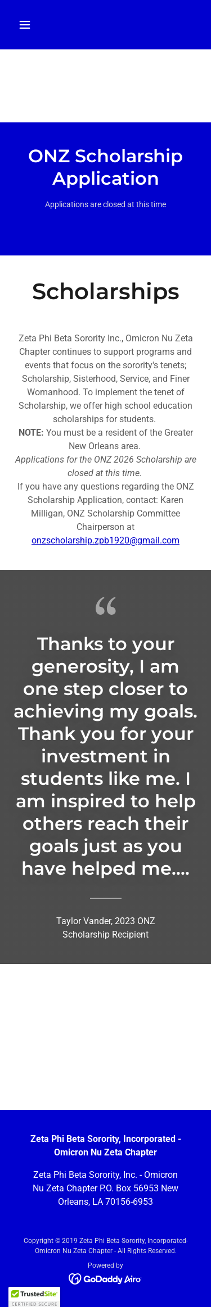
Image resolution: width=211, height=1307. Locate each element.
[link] (105, 1278)
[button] (35, 24)
